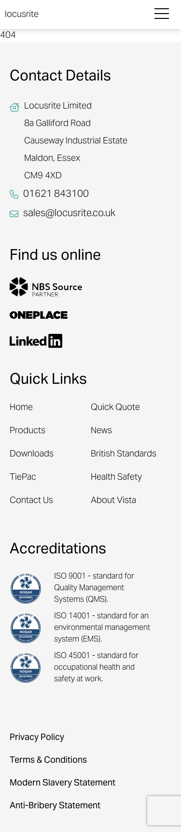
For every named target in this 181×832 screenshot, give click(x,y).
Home (21, 407)
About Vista (113, 500)
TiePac (23, 477)
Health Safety (116, 477)
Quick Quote (115, 407)
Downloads (32, 454)
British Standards (123, 454)
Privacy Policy (37, 737)
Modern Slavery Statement (62, 783)
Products (27, 431)
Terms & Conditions (48, 760)
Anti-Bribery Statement (55, 806)
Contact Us (31, 500)
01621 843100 (56, 194)
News (101, 431)
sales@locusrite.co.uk (69, 214)
